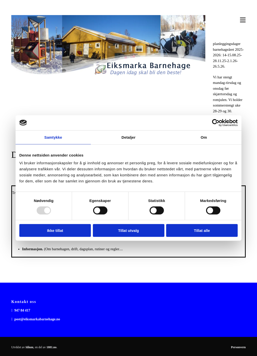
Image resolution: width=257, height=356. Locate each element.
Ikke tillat (55, 230)
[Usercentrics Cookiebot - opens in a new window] (216, 122)
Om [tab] (204, 137)
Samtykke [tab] (53, 137)
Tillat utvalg (128, 230)
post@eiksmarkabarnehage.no (37, 319)
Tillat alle (202, 230)
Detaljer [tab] (128, 137)
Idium (29, 347)
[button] (229, 21)
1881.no (51, 347)
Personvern (238, 347)
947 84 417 (22, 310)
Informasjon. (32, 249)
